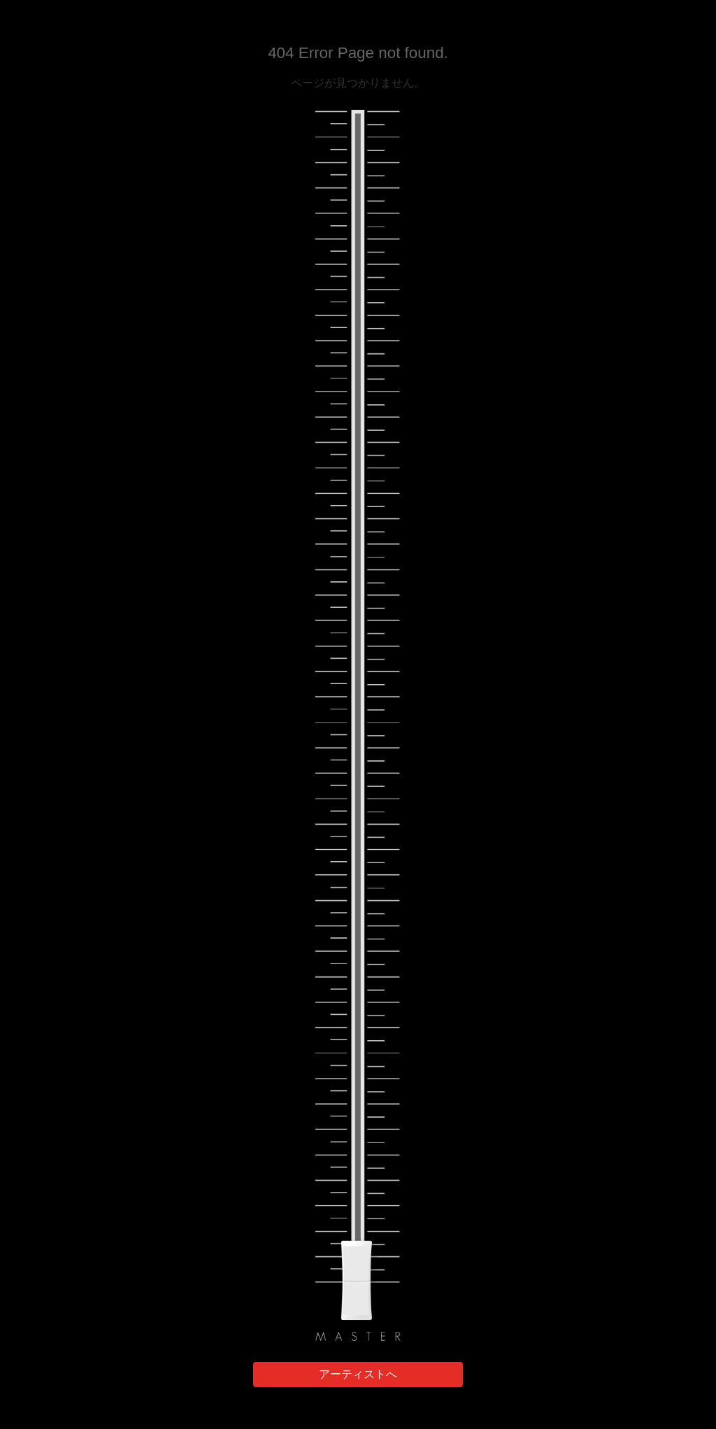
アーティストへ (358, 1374)
